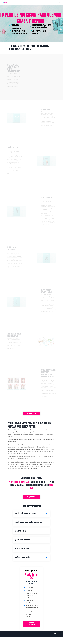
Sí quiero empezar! (31, 624)
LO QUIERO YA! (31, 413)
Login (58, 2)
